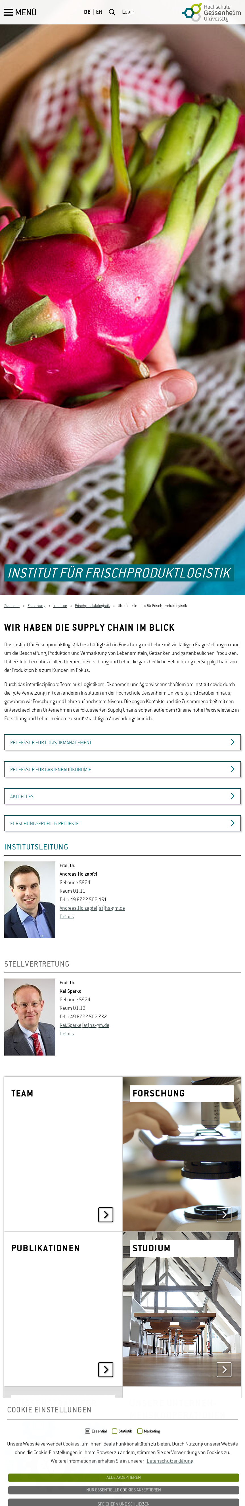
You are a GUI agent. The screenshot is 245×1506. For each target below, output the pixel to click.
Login (128, 12)
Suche (112, 12)
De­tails (67, 889)
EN (99, 12)
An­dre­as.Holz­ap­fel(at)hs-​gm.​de (92, 880)
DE (87, 12)
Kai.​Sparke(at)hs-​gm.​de (84, 997)
